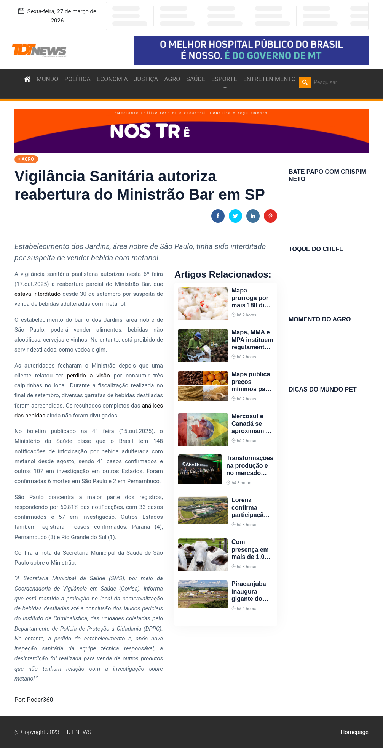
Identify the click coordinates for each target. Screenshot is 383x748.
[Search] (335, 82)
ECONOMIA (112, 79)
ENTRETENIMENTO (269, 79)
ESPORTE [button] (224, 79)
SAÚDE (195, 79)
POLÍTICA (77, 79)
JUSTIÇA (146, 79)
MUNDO (47, 79)
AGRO (172, 79)
